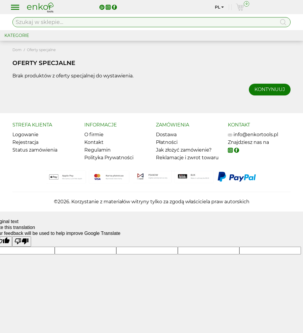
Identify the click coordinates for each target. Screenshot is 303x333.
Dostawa (166, 134)
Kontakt (94, 142)
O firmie (94, 134)
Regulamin (97, 150)
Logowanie (25, 134)
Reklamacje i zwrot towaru (187, 157)
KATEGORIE (16, 35)
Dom (17, 50)
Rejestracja (25, 142)
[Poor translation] (21, 241)
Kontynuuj (269, 89)
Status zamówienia (34, 150)
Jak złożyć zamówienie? (184, 150)
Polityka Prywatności (108, 157)
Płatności (167, 142)
